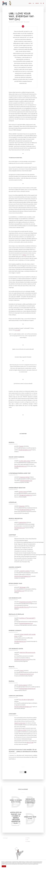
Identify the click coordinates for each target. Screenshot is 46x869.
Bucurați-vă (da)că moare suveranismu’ (30, 801)
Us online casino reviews (24, 460)
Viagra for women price (19, 723)
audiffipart (12, 535)
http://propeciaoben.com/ (26, 480)
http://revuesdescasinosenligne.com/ (23, 706)
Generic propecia (23, 685)
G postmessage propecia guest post (20, 473)
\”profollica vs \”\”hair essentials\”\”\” (27, 618)
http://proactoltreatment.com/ (26, 674)
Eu (33, 3)
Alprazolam (12, 502)
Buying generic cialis (15, 583)
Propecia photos (22, 522)
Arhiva (30, 3)
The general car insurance (25, 601)
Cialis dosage (22, 587)
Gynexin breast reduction (17, 487)
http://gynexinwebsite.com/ (25, 495)
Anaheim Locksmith (15, 567)
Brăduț (24, 254)
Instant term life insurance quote (27, 652)
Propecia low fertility (24, 477)
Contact (37, 3)
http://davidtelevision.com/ (20, 466)
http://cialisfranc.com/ (19, 590)
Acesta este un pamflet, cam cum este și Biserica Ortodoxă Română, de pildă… (16, 818)
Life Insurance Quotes (16, 648)
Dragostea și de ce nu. (30, 818)
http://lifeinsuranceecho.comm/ (21, 659)
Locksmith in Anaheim (24, 571)
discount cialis (30, 742)
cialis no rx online (22, 730)
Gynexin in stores (23, 491)
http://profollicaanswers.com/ (26, 623)
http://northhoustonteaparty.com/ (22, 576)
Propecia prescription (15, 518)
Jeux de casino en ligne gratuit (26, 699)
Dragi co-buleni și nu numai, (16, 801)
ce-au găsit (17, 330)
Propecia (11, 442)
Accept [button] (3, 866)
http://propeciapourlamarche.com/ (27, 688)
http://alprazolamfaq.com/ (25, 509)
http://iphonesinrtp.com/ (20, 641)
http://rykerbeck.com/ (19, 527)
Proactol (11, 666)
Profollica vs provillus (16, 614)
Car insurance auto (15, 598)
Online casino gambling (16, 457)
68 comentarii (26, 21)
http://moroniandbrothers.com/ (21, 607)
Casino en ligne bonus (16, 695)
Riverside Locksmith (15, 630)
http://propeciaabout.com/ (25, 449)
